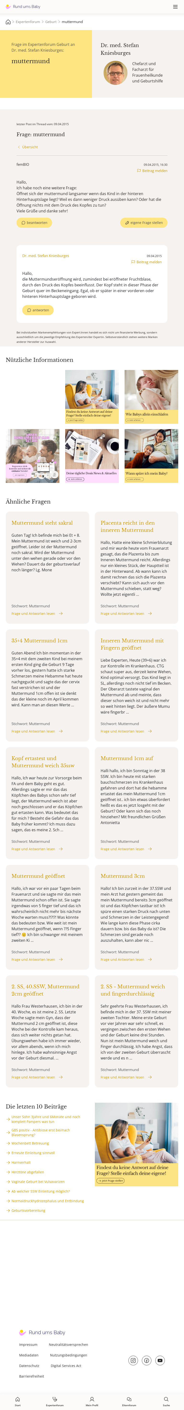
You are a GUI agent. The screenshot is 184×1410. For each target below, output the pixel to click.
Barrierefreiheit (31, 1376)
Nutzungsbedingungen (68, 1355)
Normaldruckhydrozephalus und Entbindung (48, 1201)
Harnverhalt (21, 1162)
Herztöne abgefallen (28, 1172)
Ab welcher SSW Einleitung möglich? (41, 1191)
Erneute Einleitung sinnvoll (33, 1153)
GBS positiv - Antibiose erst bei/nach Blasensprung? (41, 1132)
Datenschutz (29, 1365)
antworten (41, 310)
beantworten (37, 222)
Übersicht (30, 147)
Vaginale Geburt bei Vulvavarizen (38, 1181)
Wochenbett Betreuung (30, 1143)
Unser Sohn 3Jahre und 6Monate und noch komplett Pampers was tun (46, 1119)
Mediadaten (29, 1355)
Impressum (28, 1344)
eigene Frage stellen (147, 222)
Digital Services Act (66, 1365)
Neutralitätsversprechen (68, 1344)
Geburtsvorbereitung (28, 1210)
